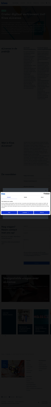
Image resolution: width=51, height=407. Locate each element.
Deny (9, 212)
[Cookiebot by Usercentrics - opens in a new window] (44, 194)
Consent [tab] (9, 197)
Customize (26, 212)
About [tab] (42, 197)
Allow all (42, 212)
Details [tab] (25, 197)
